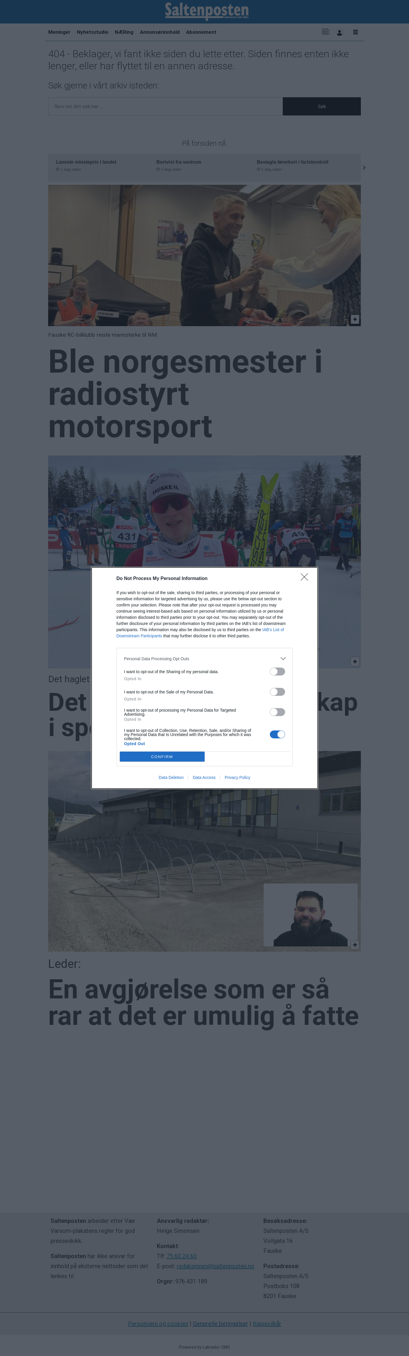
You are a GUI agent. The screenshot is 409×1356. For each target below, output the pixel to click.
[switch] (277, 672)
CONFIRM (162, 756)
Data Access (204, 777)
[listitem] (204, 659)
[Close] (306, 578)
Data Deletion (171, 777)
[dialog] (205, 678)
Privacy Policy (237, 777)
